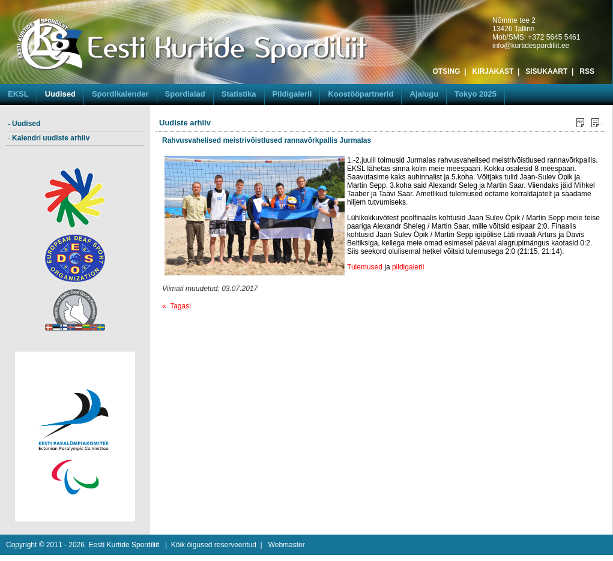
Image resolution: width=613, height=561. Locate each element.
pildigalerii (408, 267)
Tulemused (364, 267)
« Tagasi (176, 306)
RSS (586, 71)
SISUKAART (546, 71)
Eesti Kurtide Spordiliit (124, 545)
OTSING (447, 71)
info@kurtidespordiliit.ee (530, 45)
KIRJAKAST (493, 71)
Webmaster (286, 545)
